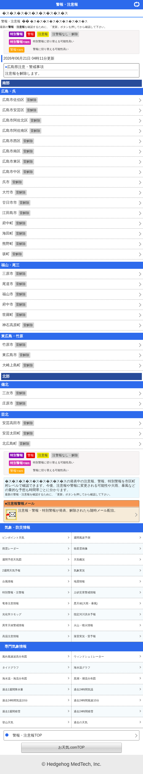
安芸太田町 (18, 433)
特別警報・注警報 (13, 592)
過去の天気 (80, 722)
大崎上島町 (18, 365)
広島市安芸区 (20, 110)
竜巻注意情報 (10, 603)
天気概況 (79, 559)
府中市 (14, 304)
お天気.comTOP (71, 747)
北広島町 (16, 443)
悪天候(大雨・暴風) (86, 603)
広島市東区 (18, 161)
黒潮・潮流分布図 (85, 678)
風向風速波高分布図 (14, 656)
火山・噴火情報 (83, 625)
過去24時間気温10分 (15, 700)
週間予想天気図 (11, 559)
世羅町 (14, 315)
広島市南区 (18, 151)
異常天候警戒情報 (13, 625)
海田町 (14, 233)
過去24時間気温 (83, 689)
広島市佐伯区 (20, 100)
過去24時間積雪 (83, 711)
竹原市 (14, 345)
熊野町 (14, 244)
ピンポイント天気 (13, 537)
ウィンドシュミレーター (89, 656)
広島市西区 (18, 141)
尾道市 (14, 284)
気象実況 (79, 570)
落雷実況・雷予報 (85, 636)
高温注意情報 (10, 636)
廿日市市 (16, 203)
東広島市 (16, 355)
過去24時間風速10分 (86, 700)
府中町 (14, 223)
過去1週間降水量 (12, 689)
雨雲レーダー (10, 548)
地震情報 (79, 581)
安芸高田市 (18, 423)
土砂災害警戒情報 (85, 592)
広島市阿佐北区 (21, 120)
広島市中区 (18, 172)
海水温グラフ (82, 667)
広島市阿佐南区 (21, 131)
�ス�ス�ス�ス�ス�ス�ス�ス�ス (59, 21)
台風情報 (7, 581)
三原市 (14, 274)
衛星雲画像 (80, 548)
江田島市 (16, 213)
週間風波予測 (82, 537)
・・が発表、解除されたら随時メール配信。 (61, 514)
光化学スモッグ (11, 614)
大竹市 (14, 192)
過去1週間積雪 (11, 711)
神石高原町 (18, 325)
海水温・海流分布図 (14, 678)
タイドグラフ (10, 667)
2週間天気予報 (11, 570)
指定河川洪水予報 (85, 614)
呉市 (12, 182)
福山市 (14, 294)
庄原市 (14, 403)
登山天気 (7, 722)
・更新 (138, 4)
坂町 (12, 254)
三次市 (14, 393)
